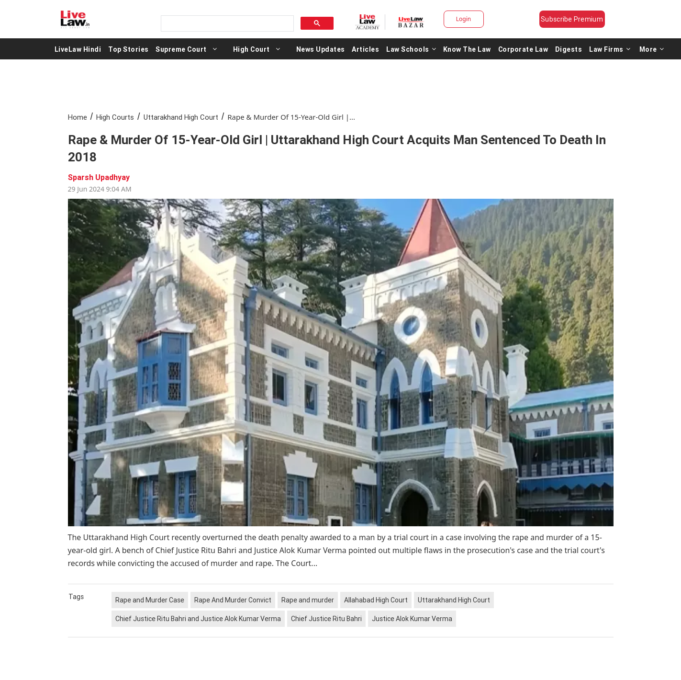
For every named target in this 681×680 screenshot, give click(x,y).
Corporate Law (523, 49)
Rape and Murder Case (149, 600)
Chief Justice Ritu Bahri (326, 618)
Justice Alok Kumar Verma (412, 618)
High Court (251, 49)
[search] (226, 23)
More (651, 49)
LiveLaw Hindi (78, 49)
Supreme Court (181, 49)
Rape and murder (307, 600)
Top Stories (128, 49)
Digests (568, 49)
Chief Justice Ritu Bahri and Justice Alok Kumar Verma (198, 618)
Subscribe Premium (572, 19)
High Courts (115, 117)
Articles (365, 49)
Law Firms (609, 49)
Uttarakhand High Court (181, 117)
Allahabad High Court (376, 600)
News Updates (320, 49)
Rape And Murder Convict (232, 600)
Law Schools (411, 49)
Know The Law (467, 49)
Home (77, 117)
